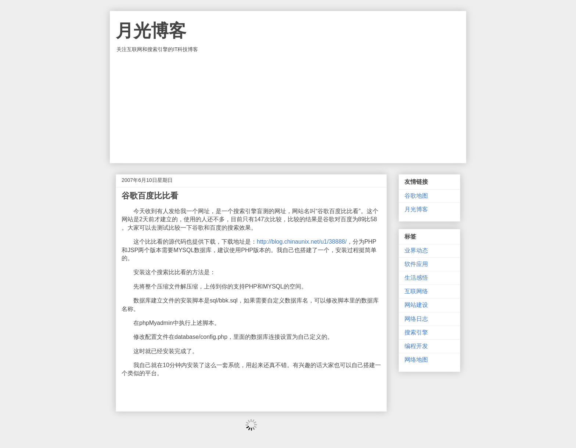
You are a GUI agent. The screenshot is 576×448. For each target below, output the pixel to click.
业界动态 (416, 250)
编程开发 (416, 346)
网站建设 (416, 305)
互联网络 (416, 291)
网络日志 (416, 319)
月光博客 (151, 30)
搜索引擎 (416, 332)
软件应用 (416, 264)
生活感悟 (416, 278)
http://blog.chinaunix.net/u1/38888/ (302, 242)
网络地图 (416, 359)
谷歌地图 (416, 196)
